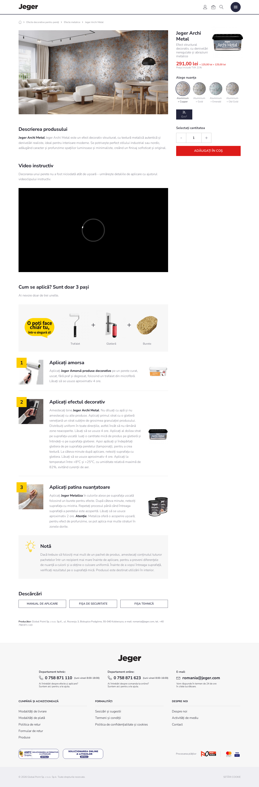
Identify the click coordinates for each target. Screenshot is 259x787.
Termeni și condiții (108, 718)
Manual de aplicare (42, 604)
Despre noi (179, 711)
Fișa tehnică (144, 604)
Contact (177, 724)
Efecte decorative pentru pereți (42, 22)
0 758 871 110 (72, 678)
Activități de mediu (185, 718)
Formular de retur (31, 731)
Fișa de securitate (93, 604)
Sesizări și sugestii (108, 711)
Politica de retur (30, 724)
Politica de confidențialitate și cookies (121, 724)
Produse (24, 737)
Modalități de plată (32, 718)
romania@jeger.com (201, 678)
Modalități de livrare (33, 711)
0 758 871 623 (141, 678)
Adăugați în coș (208, 151)
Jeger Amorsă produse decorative (86, 371)
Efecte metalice (72, 22)
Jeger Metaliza (72, 495)
